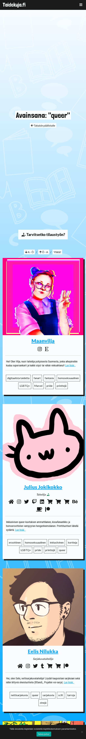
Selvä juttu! (43, 734)
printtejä (61, 385)
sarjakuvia (48, 694)
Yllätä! (57, 252)
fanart (37, 378)
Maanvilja (43, 341)
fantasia (49, 378)
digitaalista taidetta (18, 378)
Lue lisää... (70, 365)
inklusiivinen (57, 543)
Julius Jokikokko (43, 488)
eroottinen (15, 543)
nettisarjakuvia (19, 694)
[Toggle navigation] (80, 4)
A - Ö (29, 252)
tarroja (71, 694)
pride (49, 385)
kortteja (72, 543)
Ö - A (43, 252)
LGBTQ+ (25, 385)
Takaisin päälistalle (43, 125)
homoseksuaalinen (68, 378)
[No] (82, 732)
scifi (60, 694)
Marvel (38, 385)
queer (62, 551)
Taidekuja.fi (14, 5)
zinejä (43, 702)
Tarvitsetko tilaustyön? (43, 234)
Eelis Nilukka (43, 651)
